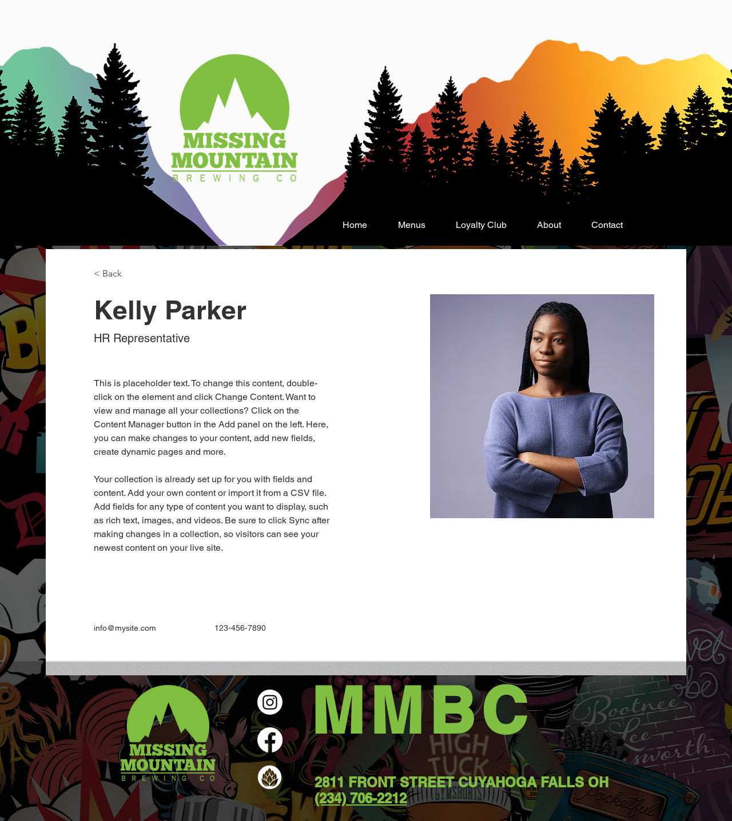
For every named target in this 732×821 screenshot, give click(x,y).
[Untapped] (270, 777)
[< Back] (116, 274)
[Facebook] (270, 739)
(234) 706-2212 (361, 798)
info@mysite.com (125, 627)
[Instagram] (270, 702)
